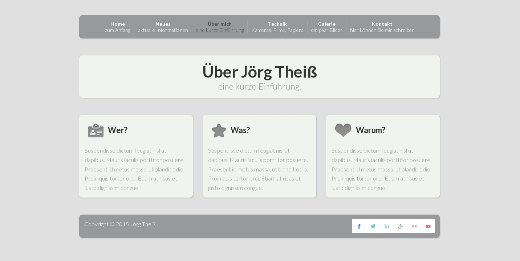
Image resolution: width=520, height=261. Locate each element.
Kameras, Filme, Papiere (277, 27)
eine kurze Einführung (220, 27)
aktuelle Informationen (163, 27)
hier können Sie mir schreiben (382, 27)
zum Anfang (117, 27)
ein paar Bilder (326, 27)
